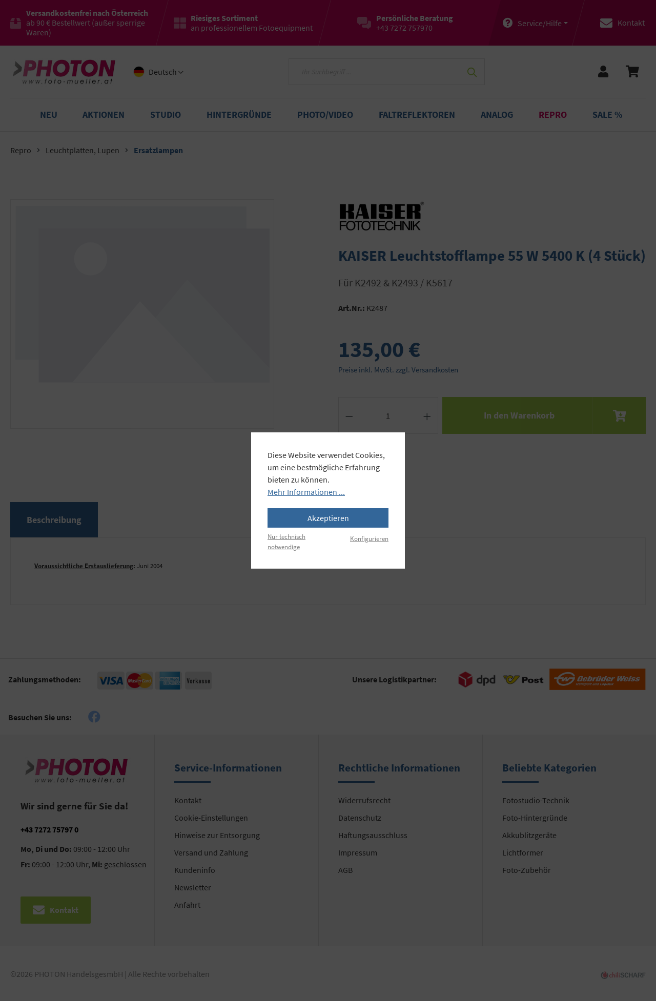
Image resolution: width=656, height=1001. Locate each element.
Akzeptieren (328, 518)
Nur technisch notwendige (286, 541)
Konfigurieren (369, 538)
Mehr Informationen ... (306, 492)
